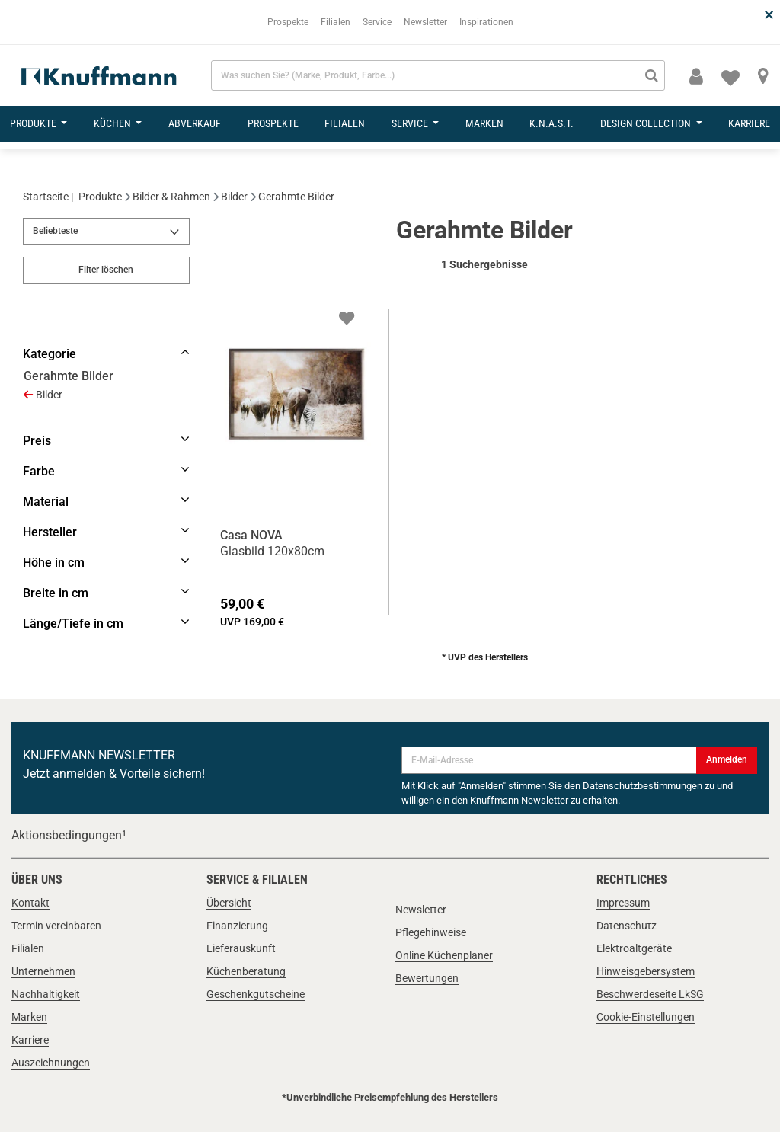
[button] (696, 77)
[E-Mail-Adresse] (549, 760)
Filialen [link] (27, 948)
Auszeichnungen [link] (50, 1063)
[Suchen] (651, 75)
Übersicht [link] (228, 903)
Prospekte (287, 22)
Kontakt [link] (30, 903)
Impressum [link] (623, 903)
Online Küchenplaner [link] (444, 955)
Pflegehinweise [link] (430, 932)
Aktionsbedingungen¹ (68, 835)
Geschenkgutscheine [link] (255, 994)
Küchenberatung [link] (246, 971)
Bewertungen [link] (427, 978)
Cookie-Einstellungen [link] (645, 1017)
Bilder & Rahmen (173, 196)
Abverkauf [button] (194, 123)
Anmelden (726, 759)
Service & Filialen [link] (257, 879)
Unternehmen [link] (43, 971)
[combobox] (438, 75)
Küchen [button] (113, 123)
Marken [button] (484, 123)
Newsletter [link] (420, 909)
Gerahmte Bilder (296, 196)
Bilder (235, 196)
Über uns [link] (36, 879)
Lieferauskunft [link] (241, 948)
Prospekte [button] (273, 123)
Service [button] (411, 123)
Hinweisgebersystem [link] (645, 971)
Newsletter (425, 22)
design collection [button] (646, 123)
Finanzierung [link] (237, 925)
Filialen (335, 22)
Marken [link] (29, 1017)
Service (377, 22)
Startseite (47, 196)
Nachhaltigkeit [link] (45, 994)
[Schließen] (767, 1)
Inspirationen (486, 22)
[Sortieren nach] (106, 231)
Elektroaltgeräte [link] (634, 948)
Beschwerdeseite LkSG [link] (650, 994)
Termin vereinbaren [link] (56, 925)
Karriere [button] (749, 123)
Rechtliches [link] (631, 879)
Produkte (101, 196)
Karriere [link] (30, 1040)
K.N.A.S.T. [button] (551, 123)
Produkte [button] (34, 123)
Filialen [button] (344, 123)
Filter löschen (105, 269)
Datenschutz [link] (626, 925)
